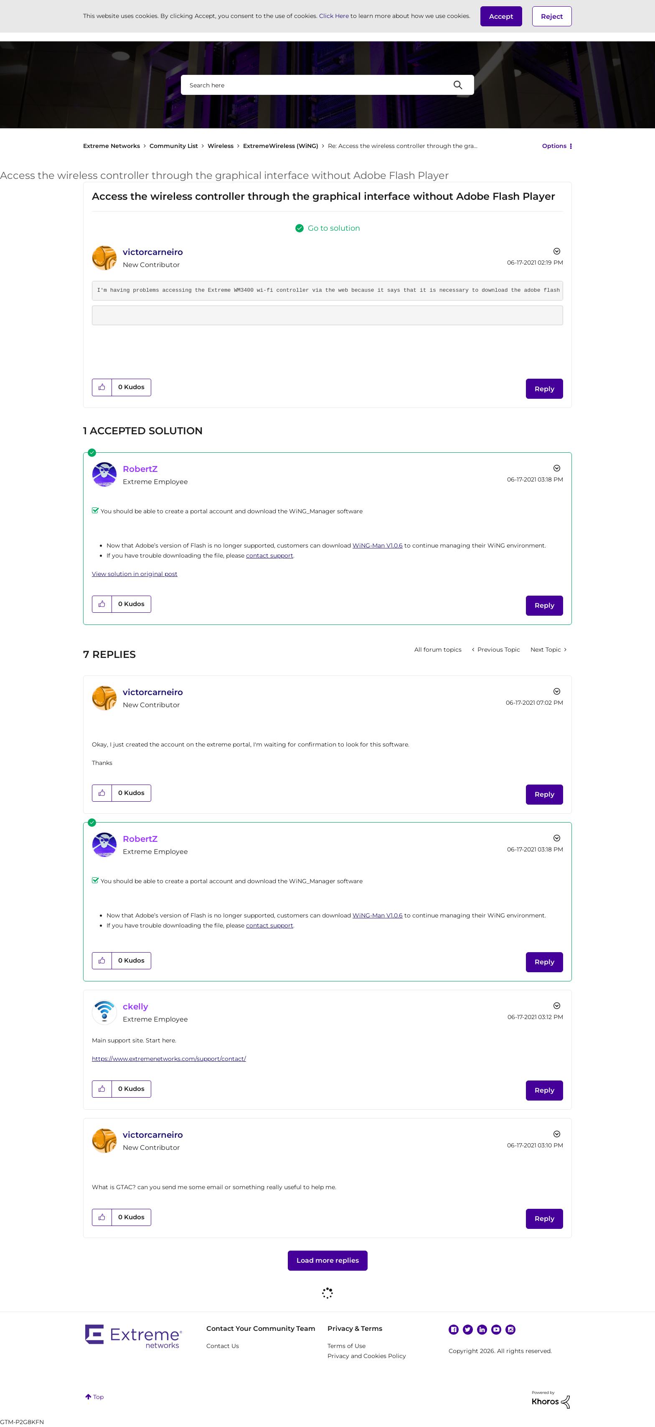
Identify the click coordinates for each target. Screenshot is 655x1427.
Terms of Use (347, 1346)
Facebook (454, 1330)
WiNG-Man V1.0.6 (378, 545)
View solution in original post (135, 574)
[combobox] (327, 85)
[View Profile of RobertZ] (140, 469)
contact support (269, 555)
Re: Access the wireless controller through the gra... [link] (402, 146)
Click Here (334, 16)
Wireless (221, 146)
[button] (501, 16)
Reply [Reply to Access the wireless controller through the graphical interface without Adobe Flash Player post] (544, 389)
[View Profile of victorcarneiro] (153, 252)
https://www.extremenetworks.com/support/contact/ (169, 1059)
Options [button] (554, 146)
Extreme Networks (111, 146)
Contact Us (222, 1346)
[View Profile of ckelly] (135, 1006)
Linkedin (482, 1330)
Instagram (510, 1330)
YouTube (496, 1330)
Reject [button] (552, 16)
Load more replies (328, 1260)
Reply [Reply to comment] (544, 605)
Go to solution (334, 228)
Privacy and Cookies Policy (367, 1356)
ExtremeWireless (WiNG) (280, 146)
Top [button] (98, 1397)
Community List (174, 146)
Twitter (468, 1330)
